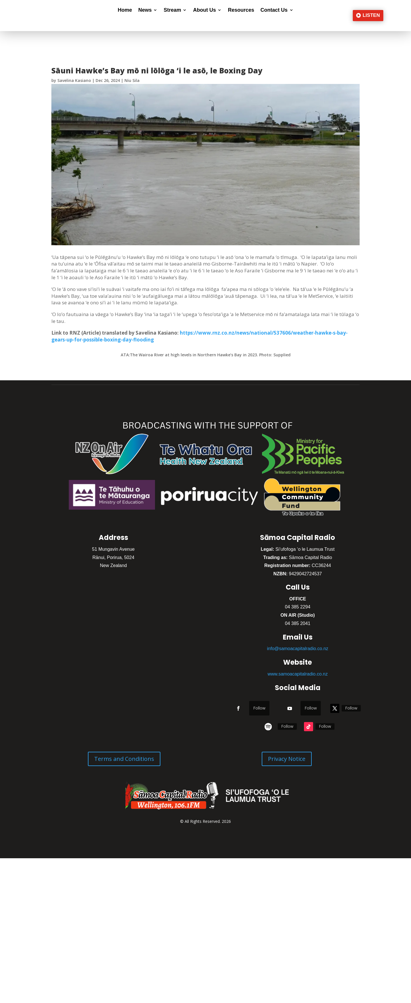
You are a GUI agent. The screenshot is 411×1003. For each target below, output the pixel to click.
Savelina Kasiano (74, 80)
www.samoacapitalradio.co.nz (297, 674)
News (145, 10)
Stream (172, 10)
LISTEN (371, 15)
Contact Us (274, 10)
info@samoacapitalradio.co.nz (298, 648)
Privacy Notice (286, 759)
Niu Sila (132, 80)
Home (125, 10)
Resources (241, 10)
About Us (204, 10)
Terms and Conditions (124, 759)
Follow (259, 708)
